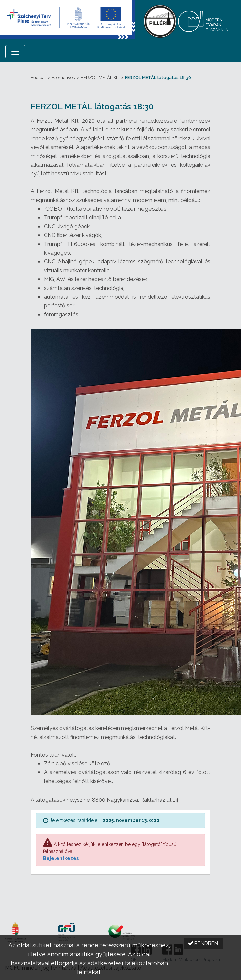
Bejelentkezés (61, 858)
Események (63, 77)
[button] (203, 943)
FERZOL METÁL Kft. (100, 77)
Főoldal (38, 77)
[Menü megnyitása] (15, 51)
